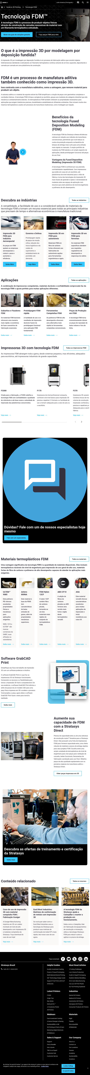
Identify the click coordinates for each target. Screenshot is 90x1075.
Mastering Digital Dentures (55, 1030)
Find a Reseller (51, 1044)
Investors (72, 1059)
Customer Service (52, 1056)
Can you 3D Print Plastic (76, 984)
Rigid (70, 1018)
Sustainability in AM (53, 1024)
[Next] (81, 421)
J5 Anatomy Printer (53, 1007)
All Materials (73, 1027)
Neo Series (50, 1001)
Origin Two (50, 998)
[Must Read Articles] (79, 966)
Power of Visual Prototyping (55, 972)
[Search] (82, 2)
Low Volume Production (76, 972)
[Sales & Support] (57, 1038)
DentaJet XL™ (51, 1004)
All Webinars (51, 1033)
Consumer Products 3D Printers (79, 1007)
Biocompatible (73, 1024)
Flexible (71, 1021)
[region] (45, 1068)
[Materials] (79, 1015)
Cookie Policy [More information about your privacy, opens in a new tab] (45, 1066)
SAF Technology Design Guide (56, 978)
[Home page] (1, 7)
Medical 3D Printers (75, 998)
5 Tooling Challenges (75, 969)
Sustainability (73, 1056)
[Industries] (79, 992)
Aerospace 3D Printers (76, 1004)
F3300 (49, 995)
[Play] (23, 151)
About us (72, 1041)
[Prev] (75, 421)
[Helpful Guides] (57, 966)
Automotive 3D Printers (76, 1001)
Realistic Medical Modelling (77, 978)
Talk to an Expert (52, 1050)
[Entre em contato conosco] (78, 2)
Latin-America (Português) (65, 2)
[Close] (88, 1068)
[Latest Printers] (57, 992)
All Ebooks (50, 984)
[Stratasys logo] (4, 2)
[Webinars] (57, 1015)
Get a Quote (50, 1047)
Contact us (72, 1044)
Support (49, 1041)
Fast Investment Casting (54, 1018)
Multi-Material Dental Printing (56, 975)
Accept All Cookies (68, 1071)
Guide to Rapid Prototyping (77, 975)
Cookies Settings (68, 1066)
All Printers (50, 1010)
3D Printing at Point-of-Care (55, 1027)
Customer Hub (51, 1053)
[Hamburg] (87, 2)
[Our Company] (79, 1038)
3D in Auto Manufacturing (77, 981)
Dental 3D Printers (74, 995)
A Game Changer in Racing (55, 1021)
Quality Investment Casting (55, 969)
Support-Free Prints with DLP (56, 981)
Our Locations (73, 1047)
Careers (71, 1050)
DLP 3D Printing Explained (77, 986)
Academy (72, 1053)
